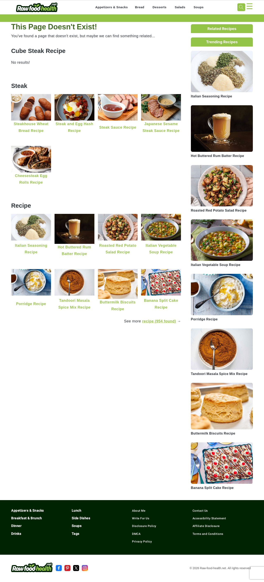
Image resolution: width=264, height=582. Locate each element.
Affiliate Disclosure (206, 526)
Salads (180, 7)
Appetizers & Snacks (111, 7)
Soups (198, 7)
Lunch (76, 511)
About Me (138, 510)
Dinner (16, 526)
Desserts (159, 7)
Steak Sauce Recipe (117, 127)
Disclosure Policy (144, 526)
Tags (75, 534)
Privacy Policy (142, 541)
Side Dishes (81, 518)
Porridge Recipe (31, 303)
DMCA (136, 533)
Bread (139, 7)
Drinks (16, 534)
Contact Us (200, 510)
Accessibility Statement (209, 518)
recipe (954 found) (159, 321)
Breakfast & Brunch (26, 518)
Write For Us (140, 518)
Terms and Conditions (208, 533)
